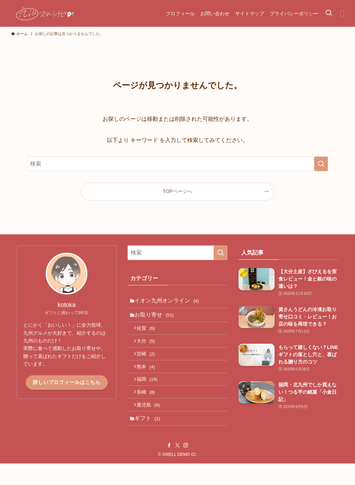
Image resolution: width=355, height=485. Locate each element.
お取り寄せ (156, 318)
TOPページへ (177, 191)
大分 (149, 348)
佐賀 (149, 334)
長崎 (149, 408)
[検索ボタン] (328, 13)
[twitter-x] (177, 467)
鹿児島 (151, 423)
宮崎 (149, 363)
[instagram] (186, 467)
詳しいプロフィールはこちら (67, 382)
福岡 (150, 393)
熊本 (149, 378)
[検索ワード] (177, 164)
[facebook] (169, 467)
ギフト (150, 438)
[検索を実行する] (321, 164)
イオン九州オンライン (169, 301)
